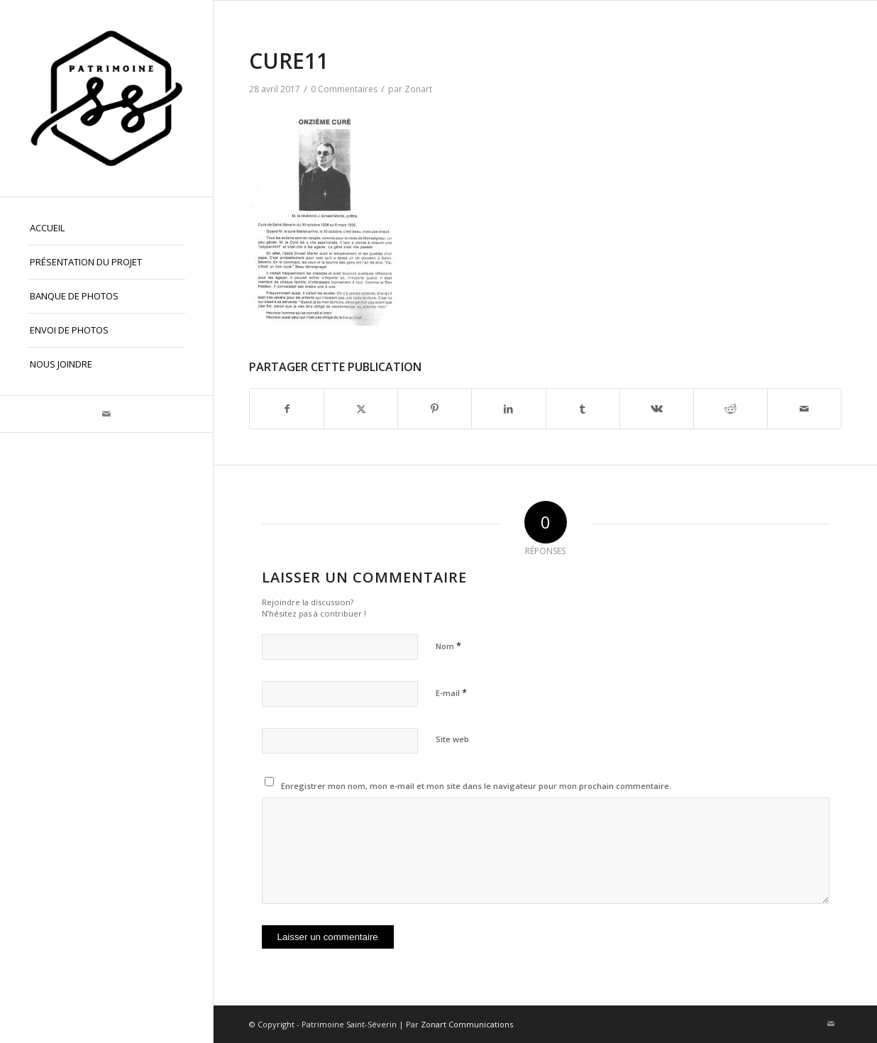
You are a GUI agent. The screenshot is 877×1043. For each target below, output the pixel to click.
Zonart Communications (467, 1024)
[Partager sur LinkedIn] (508, 409)
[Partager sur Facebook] (287, 409)
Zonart (418, 89)
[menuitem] (106, 228)
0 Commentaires (344, 89)
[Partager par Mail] (804, 409)
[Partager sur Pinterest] (434, 409)
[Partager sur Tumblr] (582, 409)
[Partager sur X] (360, 409)
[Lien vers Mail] (106, 414)
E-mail (451, 692)
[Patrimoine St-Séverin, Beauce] (106, 98)
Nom (448, 645)
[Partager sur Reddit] (730, 409)
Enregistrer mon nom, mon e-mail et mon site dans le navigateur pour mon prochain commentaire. (476, 785)
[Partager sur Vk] (656, 409)
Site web (452, 739)
